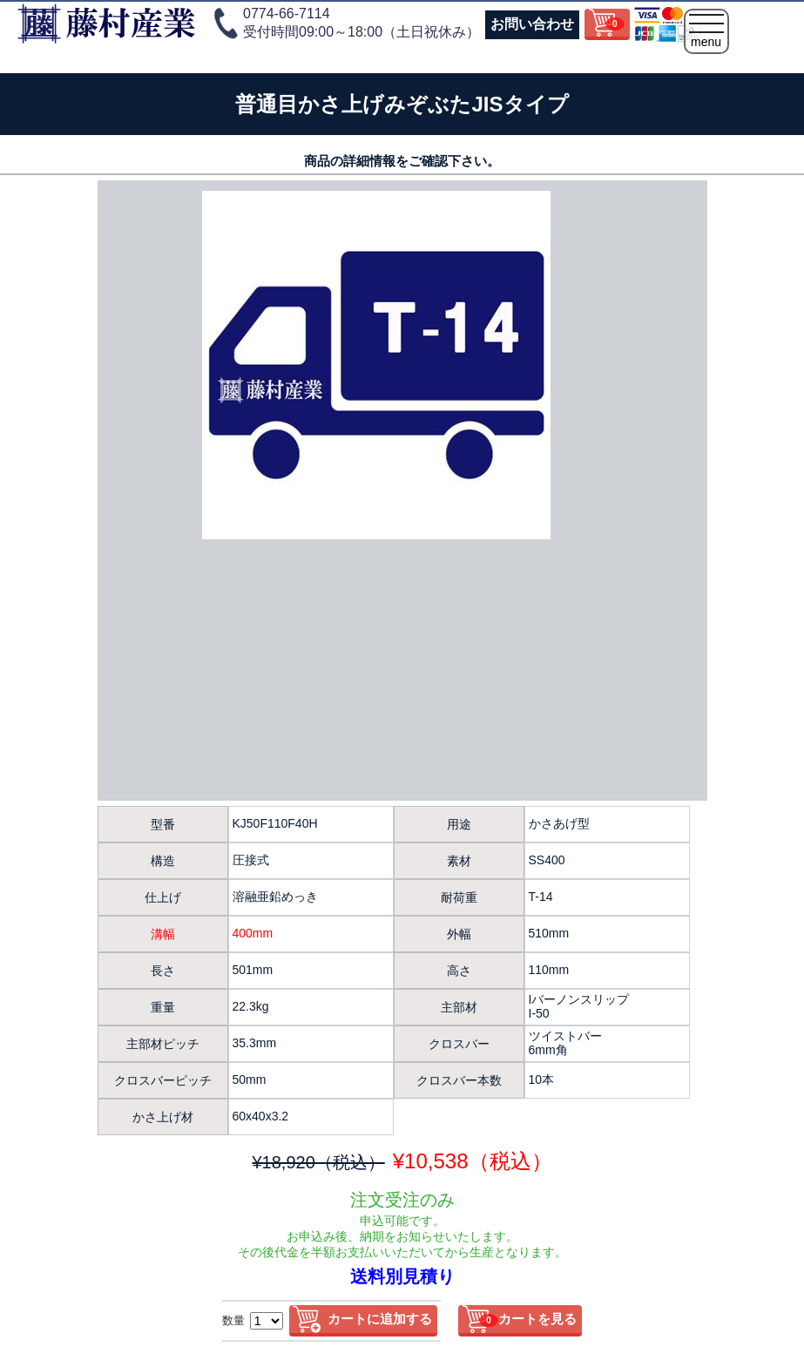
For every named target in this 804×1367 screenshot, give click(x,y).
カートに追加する (380, 1318)
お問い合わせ (532, 24)
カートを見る (528, 1319)
